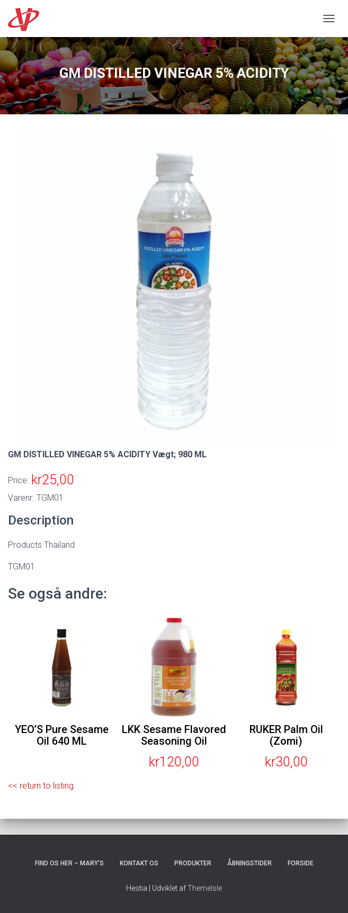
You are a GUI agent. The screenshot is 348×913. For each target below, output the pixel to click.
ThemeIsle (205, 888)
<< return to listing (41, 786)
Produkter (192, 863)
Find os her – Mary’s (69, 863)
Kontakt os (139, 863)
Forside (301, 863)
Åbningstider (249, 863)
